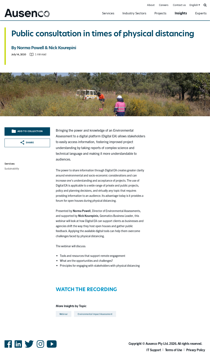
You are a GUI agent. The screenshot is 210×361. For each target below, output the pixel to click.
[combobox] (194, 5)
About (151, 5)
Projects (160, 13)
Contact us (179, 5)
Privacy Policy (195, 350)
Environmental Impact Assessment (95, 314)
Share (27, 142)
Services (108, 13)
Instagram (40, 347)
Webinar (63, 314)
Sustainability (12, 168)
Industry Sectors (134, 13)
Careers (163, 5)
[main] (105, 169)
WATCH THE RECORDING (86, 289)
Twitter (29, 347)
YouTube (52, 347)
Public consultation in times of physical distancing (102, 33)
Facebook (8, 347)
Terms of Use (173, 350)
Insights (181, 13)
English (193, 5)
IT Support (153, 350)
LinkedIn (18, 347)
